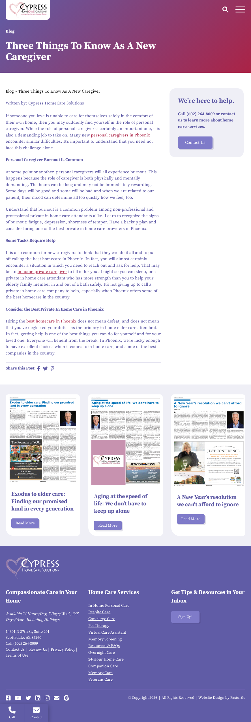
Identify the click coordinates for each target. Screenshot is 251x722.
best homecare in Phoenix (51, 321)
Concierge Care (101, 618)
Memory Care (100, 673)
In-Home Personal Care (108, 605)
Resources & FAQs (104, 645)
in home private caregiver (42, 271)
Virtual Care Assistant (107, 632)
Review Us (38, 649)
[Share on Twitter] (45, 368)
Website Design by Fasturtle (221, 697)
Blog (10, 91)
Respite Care (99, 612)
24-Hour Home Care (106, 659)
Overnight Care (101, 652)
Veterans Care (100, 679)
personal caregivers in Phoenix (120, 135)
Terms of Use (17, 655)
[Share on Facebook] (39, 368)
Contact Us (195, 142)
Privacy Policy (63, 649)
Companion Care (103, 666)
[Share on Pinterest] (52, 368)
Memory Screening (105, 639)
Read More (25, 523)
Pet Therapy (98, 625)
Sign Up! (185, 617)
